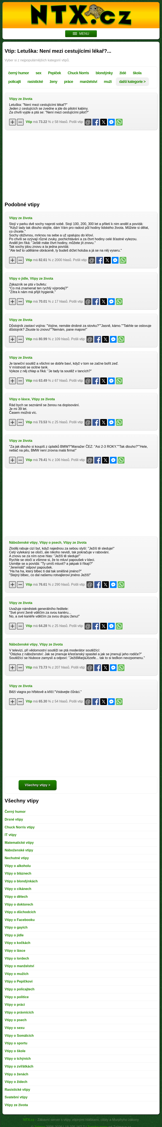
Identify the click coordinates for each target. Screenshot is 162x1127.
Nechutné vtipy (17, 858)
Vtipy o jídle (18, 278)
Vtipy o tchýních (18, 1058)
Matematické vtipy (19, 842)
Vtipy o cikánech (18, 889)
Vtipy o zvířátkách (19, 1066)
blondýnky (104, 73)
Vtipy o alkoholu (18, 866)
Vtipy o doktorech (19, 904)
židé (122, 73)
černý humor (18, 73)
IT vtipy (10, 835)
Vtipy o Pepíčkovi (18, 981)
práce (68, 82)
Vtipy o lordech (17, 958)
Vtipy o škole (15, 1051)
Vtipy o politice (17, 997)
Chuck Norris (78, 73)
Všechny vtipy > (37, 785)
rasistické (35, 82)
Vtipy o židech (16, 1082)
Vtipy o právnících (19, 1012)
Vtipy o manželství (19, 966)
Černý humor (15, 811)
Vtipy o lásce (19, 399)
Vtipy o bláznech (18, 873)
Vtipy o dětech (16, 896)
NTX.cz (28, 1120)
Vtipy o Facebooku (20, 920)
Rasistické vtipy (17, 1089)
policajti (14, 82)
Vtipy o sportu (16, 1043)
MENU (81, 33)
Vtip (29, 122)
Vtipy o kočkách (17, 943)
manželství (88, 82)
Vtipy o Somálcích (19, 1035)
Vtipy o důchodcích (20, 912)
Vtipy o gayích (16, 927)
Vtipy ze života (20, 99)
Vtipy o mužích (16, 974)
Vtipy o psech (50, 542)
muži (108, 82)
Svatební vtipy (16, 1097)
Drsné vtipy (14, 819)
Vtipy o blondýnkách (21, 881)
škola (137, 73)
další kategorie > (132, 82)
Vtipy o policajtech (19, 989)
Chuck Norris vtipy (20, 827)
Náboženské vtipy (23, 542)
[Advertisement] (81, 163)
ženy (53, 82)
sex (38, 73)
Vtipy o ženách (16, 1074)
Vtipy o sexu (14, 1028)
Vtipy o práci (15, 1004)
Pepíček (54, 73)
